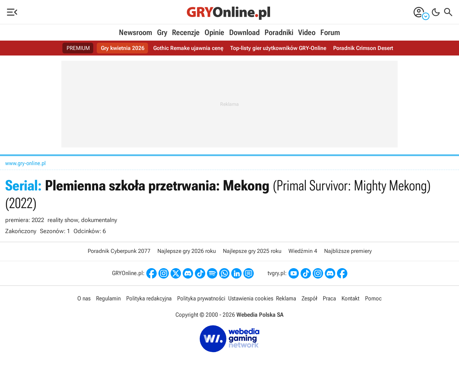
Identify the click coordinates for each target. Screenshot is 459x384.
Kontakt (350, 298)
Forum (330, 32)
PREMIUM (78, 48)
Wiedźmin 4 (302, 251)
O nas (83, 298)
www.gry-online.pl (25, 163)
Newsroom (135, 32)
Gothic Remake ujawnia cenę (188, 48)
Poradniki (279, 32)
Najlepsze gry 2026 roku (186, 251)
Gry (162, 32)
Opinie (214, 32)
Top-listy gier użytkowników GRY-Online (278, 48)
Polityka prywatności (201, 298)
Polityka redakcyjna (149, 298)
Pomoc (373, 298)
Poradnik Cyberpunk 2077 (119, 251)
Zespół (309, 298)
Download (244, 32)
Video (306, 32)
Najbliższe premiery (348, 251)
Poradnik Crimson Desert (363, 48)
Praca (329, 298)
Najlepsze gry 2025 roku (252, 251)
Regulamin (108, 298)
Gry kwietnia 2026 (123, 48)
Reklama (286, 298)
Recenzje (186, 32)
